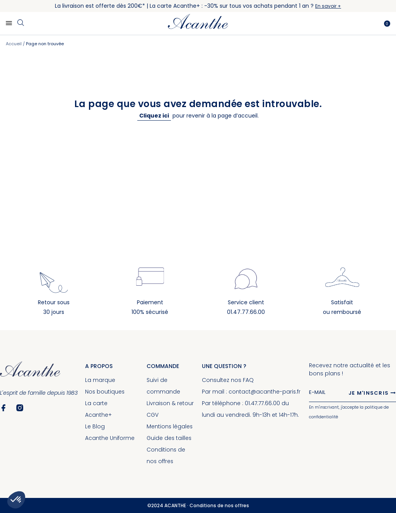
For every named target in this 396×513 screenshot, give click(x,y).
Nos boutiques (105, 391)
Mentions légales (170, 426)
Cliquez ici (154, 115)
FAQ (248, 380)
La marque (100, 380)
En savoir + (328, 6)
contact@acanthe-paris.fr (265, 391)
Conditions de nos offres (219, 505)
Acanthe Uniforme (110, 438)
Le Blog (95, 426)
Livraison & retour (170, 403)
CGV (153, 415)
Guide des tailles (170, 438)
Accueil (14, 44)
